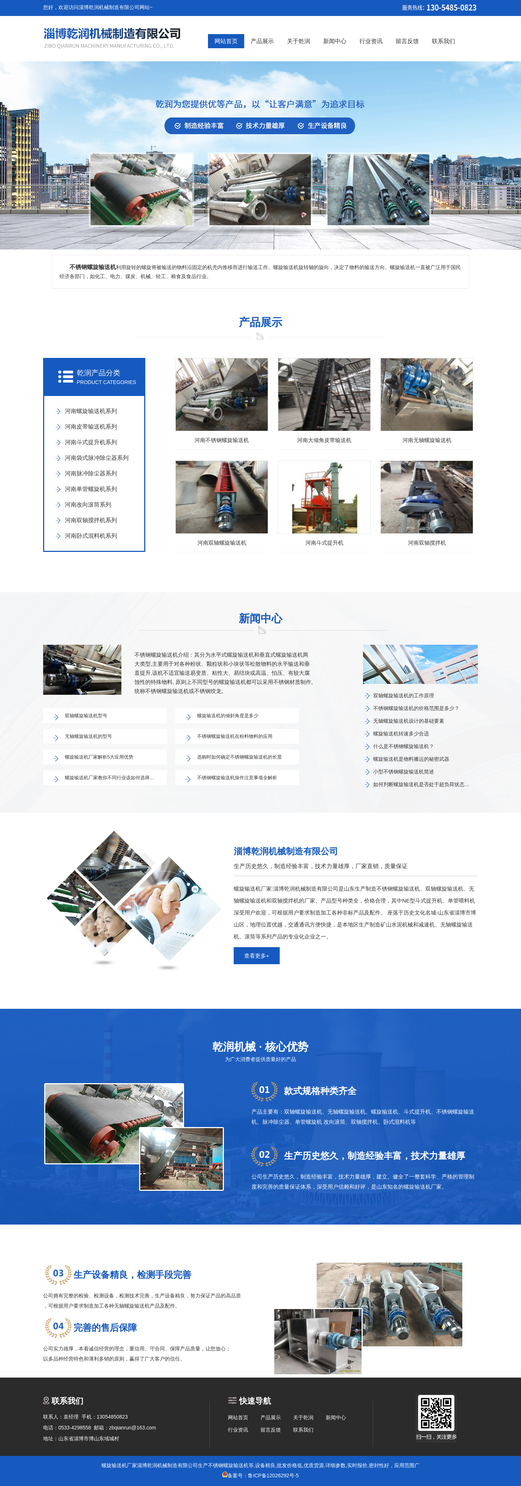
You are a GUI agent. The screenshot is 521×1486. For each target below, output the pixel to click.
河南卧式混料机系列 (91, 536)
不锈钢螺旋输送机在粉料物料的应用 (234, 736)
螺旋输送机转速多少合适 (401, 733)
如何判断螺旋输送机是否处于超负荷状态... (421, 784)
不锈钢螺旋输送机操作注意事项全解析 (237, 777)
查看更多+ (256, 956)
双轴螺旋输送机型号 (86, 715)
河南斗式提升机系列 (91, 442)
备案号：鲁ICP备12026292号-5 (260, 1475)
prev (27, 157)
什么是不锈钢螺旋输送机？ (403, 746)
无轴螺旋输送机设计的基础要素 (408, 721)
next (493, 157)
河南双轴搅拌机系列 (91, 520)
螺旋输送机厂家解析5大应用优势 (99, 757)
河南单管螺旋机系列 (91, 489)
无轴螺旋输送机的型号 (88, 736)
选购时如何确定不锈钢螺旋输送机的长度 (239, 757)
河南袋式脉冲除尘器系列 (97, 458)
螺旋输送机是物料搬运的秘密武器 (411, 759)
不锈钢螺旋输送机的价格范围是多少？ (416, 708)
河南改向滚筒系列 (88, 504)
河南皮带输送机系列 (91, 427)
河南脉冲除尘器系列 (91, 473)
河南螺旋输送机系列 (91, 411)
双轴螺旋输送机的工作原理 (403, 695)
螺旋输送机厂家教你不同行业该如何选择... (109, 777)
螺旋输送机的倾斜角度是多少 (227, 715)
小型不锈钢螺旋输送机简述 (403, 772)
